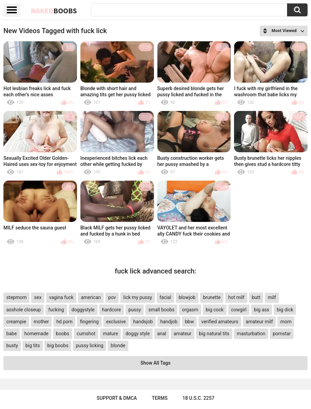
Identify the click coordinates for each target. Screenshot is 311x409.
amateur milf (259, 321)
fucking (56, 309)
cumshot (86, 333)
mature (110, 333)
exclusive (116, 321)
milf (272, 297)
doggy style (138, 333)
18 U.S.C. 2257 (198, 398)
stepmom (16, 297)
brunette (212, 297)
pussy (134, 309)
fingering (89, 321)
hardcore (111, 309)
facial (165, 297)
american (91, 297)
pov (112, 297)
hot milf (236, 297)
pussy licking (89, 345)
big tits (32, 345)
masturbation (251, 333)
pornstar (282, 333)
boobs (62, 333)
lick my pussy (138, 297)
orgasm (190, 309)
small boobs (161, 309)
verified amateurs (219, 321)
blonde (118, 345)
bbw (189, 321)
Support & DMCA (117, 398)
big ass (261, 309)
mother (41, 321)
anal (161, 333)
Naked (54, 10)
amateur (183, 333)
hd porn (64, 321)
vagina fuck (61, 297)
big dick (285, 309)
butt (256, 297)
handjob (169, 321)
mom (285, 321)
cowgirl (238, 309)
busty (12, 345)
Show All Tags (156, 363)
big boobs (57, 345)
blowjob (187, 297)
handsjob (143, 321)
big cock (214, 309)
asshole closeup (23, 309)
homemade (36, 333)
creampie (16, 321)
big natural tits (214, 333)
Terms (160, 398)
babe (11, 333)
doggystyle (83, 309)
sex (38, 297)
